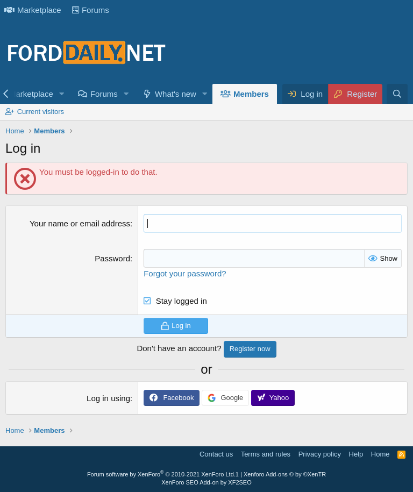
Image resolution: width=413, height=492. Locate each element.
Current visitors (40, 112)
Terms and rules (265, 454)
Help (356, 454)
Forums (90, 10)
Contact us (216, 454)
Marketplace (32, 10)
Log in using (108, 398)
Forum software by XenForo (161, 474)
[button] (61, 94)
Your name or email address (80, 223)
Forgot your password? (185, 273)
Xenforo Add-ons (285, 474)
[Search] (397, 94)
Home (380, 454)
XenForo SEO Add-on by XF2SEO (206, 482)
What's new (175, 93)
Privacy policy (319, 454)
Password (112, 258)
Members (251, 93)
